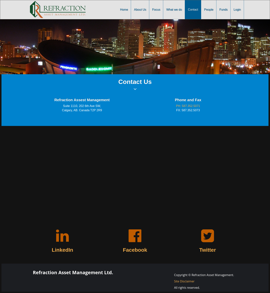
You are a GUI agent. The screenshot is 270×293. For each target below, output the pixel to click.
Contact (193, 9)
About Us (140, 9)
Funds (223, 9)
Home (124, 9)
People (208, 9)
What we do (174, 9)
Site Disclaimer (184, 281)
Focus (156, 9)
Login (237, 9)
